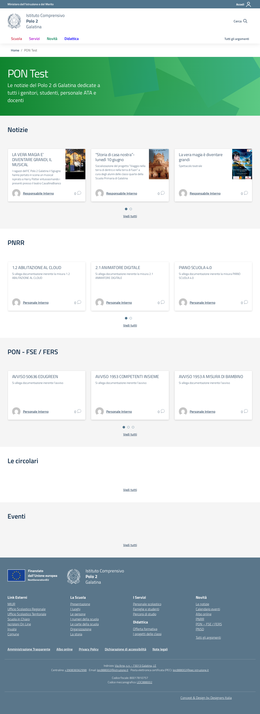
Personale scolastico (147, 603)
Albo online (203, 614)
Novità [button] (52, 38)
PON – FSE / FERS (209, 624)
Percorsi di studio (144, 614)
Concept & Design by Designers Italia (206, 697)
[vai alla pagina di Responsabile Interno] (38, 193)
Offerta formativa (145, 628)
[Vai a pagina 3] (133, 427)
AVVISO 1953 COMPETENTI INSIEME (127, 376)
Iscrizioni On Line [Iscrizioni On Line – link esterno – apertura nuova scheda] (19, 624)
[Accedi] (244, 4)
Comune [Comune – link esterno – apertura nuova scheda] (13, 634)
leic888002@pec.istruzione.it (191, 670)
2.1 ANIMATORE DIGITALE (117, 267)
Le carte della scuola (84, 624)
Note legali (160, 649)
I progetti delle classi (147, 633)
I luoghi (75, 608)
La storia (76, 634)
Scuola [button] (16, 38)
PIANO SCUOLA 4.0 (195, 267)
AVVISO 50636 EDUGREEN (35, 376)
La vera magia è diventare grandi (201, 157)
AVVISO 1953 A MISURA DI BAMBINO (211, 376)
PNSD (200, 629)
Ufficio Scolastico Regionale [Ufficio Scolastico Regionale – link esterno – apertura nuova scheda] (27, 608)
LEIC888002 (144, 682)
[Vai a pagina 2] (130, 209)
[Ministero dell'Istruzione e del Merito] (31, 4)
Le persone (78, 614)
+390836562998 (76, 670)
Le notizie (202, 603)
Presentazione (80, 603)
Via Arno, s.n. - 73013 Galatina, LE (135, 665)
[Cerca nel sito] (240, 21)
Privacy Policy (89, 649)
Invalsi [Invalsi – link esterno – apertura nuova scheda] (12, 629)
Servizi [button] (34, 38)
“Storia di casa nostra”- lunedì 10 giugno (114, 157)
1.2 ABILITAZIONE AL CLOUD (36, 267)
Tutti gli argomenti (236, 38)
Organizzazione (80, 629)
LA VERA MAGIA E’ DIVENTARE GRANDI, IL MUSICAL (32, 159)
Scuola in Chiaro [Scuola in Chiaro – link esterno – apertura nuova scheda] (19, 619)
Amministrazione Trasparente (29, 649)
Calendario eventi (208, 608)
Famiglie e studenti (146, 608)
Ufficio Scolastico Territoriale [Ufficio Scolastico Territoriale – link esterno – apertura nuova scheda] (27, 614)
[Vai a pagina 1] (126, 209)
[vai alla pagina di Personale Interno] (36, 302)
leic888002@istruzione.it (112, 670)
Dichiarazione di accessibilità (125, 649)
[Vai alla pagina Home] (15, 50)
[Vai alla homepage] (14, 21)
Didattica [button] (71, 38)
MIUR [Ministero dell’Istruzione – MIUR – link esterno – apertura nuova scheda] (11, 603)
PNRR (200, 619)
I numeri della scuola (84, 619)
